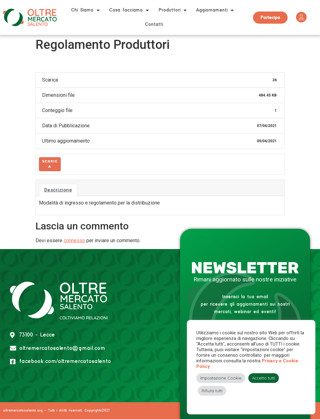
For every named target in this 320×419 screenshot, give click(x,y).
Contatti (154, 24)
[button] (270, 18)
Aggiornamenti (215, 10)
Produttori (172, 10)
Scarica (50, 164)
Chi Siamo (85, 10)
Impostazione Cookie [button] (220, 377)
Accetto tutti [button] (263, 377)
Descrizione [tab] (58, 190)
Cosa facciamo (129, 10)
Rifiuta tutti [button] (212, 390)
